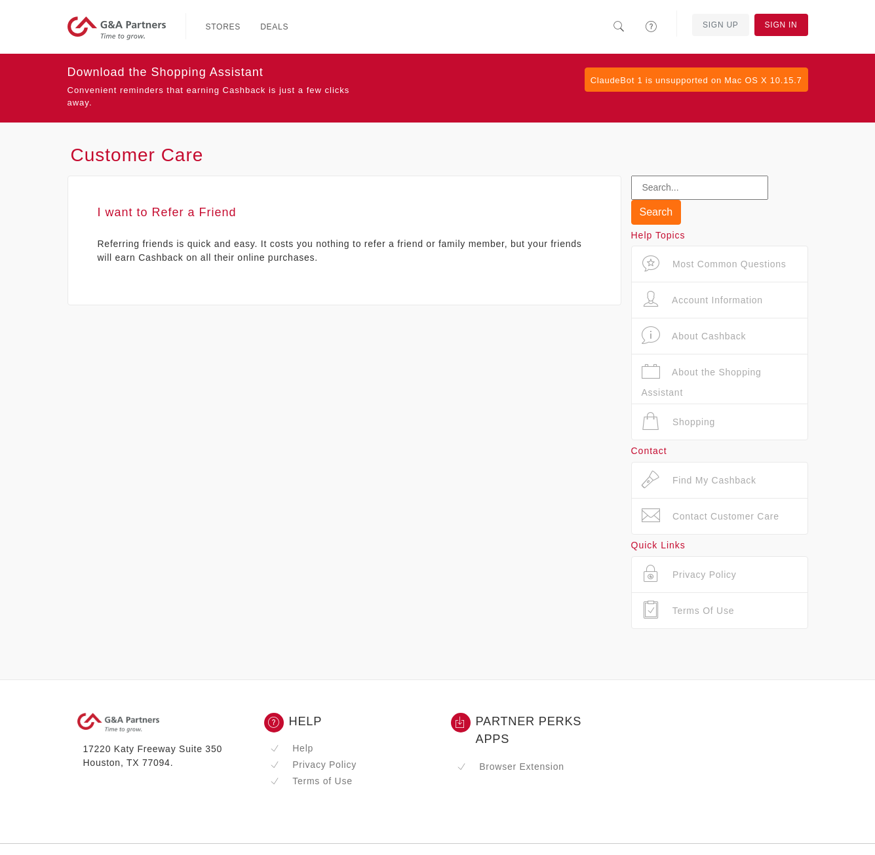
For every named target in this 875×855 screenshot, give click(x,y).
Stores (223, 26)
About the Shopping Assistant (702, 380)
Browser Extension (510, 766)
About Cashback (694, 336)
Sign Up (721, 24)
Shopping (679, 421)
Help (292, 748)
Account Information (702, 300)
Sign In (781, 24)
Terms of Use (311, 781)
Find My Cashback (699, 480)
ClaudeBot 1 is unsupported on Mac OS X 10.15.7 (696, 80)
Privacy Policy (313, 764)
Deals (274, 26)
